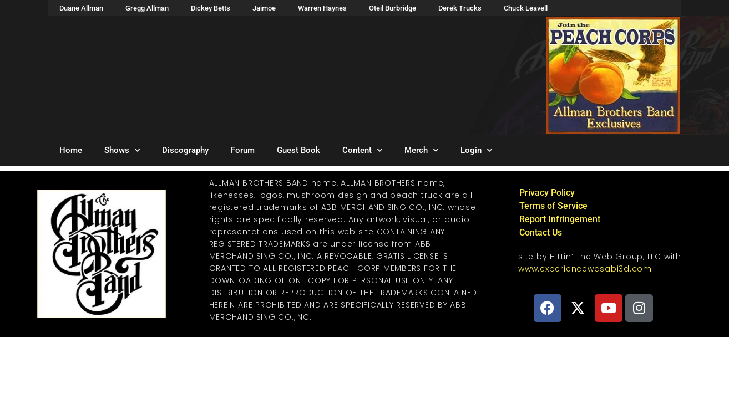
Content (362, 150)
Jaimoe (264, 8)
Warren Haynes (322, 8)
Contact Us (540, 232)
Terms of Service (553, 206)
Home (70, 150)
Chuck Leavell (526, 8)
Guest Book (298, 150)
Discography (185, 150)
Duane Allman (81, 8)
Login (476, 150)
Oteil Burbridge (392, 8)
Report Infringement (559, 219)
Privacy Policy (547, 192)
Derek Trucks (460, 8)
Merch (421, 150)
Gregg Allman (147, 8)
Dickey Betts (210, 8)
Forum (243, 150)
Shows (122, 150)
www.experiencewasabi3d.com (585, 268)
